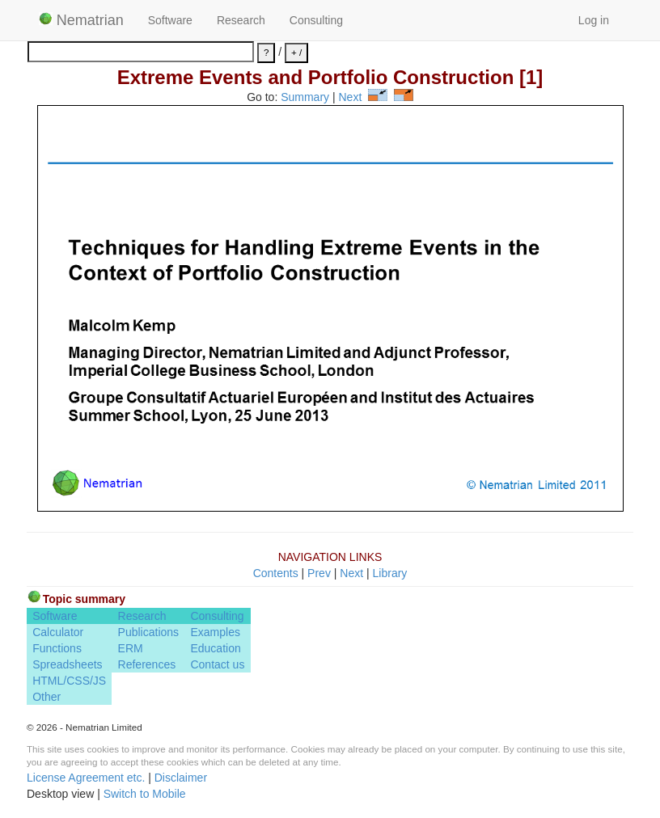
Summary (305, 97)
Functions (57, 648)
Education (215, 648)
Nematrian (81, 20)
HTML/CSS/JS (69, 680)
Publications (149, 632)
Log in (593, 20)
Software (170, 20)
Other (46, 696)
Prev (319, 573)
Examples (214, 632)
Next (350, 97)
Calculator (57, 632)
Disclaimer (180, 777)
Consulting (316, 20)
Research (241, 20)
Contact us (217, 664)
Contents (275, 573)
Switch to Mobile (145, 793)
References (147, 664)
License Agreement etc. (86, 777)
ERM (130, 648)
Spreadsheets (67, 664)
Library (390, 573)
